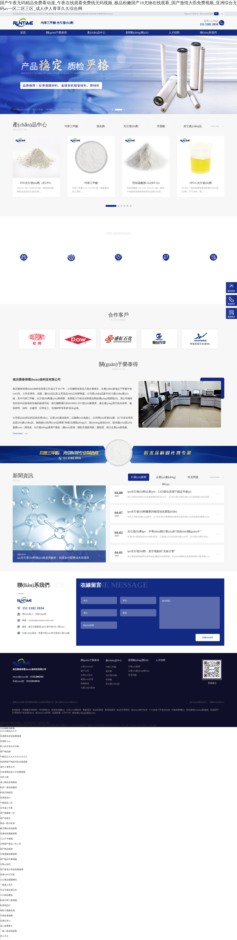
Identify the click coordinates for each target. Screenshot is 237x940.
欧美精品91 (5, 905)
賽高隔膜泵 (110, 710)
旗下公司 (85, 671)
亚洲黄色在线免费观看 (10, 736)
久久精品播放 (6, 895)
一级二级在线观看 (8, 931)
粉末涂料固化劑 (63, 109)
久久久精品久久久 (8, 731)
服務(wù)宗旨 (87, 679)
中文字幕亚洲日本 (8, 890)
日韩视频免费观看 (8, 854)
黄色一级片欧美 (7, 823)
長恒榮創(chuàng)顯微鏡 (197, 710)
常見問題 (193, 490)
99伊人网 (4, 777)
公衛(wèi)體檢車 (73, 710)
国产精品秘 (5, 751)
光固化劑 (108, 109)
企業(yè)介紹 (87, 666)
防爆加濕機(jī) (58, 710)
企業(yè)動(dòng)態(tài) (166, 491)
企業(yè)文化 (87, 675)
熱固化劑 (97, 109)
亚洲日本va (5, 921)
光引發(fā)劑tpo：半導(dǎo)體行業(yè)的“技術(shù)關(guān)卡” (164, 545)
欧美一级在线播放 (8, 787)
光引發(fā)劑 (130, 139)
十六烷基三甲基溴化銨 (159, 710)
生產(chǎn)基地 (88, 688)
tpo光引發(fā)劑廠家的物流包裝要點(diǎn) (152, 525)
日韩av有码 (5, 864)
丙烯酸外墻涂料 (29, 710)
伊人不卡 (4, 936)
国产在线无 (5, 818)
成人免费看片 (6, 926)
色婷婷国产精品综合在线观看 (14, 762)
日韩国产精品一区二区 (10, 844)
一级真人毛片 (6, 885)
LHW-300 (66, 713)
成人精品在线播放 (8, 782)
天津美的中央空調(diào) (23, 713)
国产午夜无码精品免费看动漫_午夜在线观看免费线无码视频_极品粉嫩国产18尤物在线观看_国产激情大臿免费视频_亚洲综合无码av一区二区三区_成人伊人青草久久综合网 (118, 5)
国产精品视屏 (6, 849)
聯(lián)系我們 (208, 32)
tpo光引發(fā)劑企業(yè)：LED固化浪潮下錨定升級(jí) (159, 505)
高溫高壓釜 (98, 710)
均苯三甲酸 (37, 109)
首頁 (23, 32)
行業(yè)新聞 (138, 490)
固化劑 (101, 139)
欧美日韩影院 (6, 792)
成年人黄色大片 (7, 767)
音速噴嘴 (56, 713)
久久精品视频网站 (8, 880)
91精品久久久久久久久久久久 (14, 757)
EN (222, 14)
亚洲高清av (5, 798)
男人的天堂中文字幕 (9, 746)
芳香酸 (119, 109)
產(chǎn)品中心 (96, 32)
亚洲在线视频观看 (8, 833)
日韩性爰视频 (6, 916)
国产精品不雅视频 (8, 859)
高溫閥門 (214, 710)
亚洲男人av (5, 741)
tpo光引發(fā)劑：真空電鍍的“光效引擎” (151, 564)
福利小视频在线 (7, 910)
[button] (15, 353)
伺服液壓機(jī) (178, 710)
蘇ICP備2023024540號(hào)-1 (66, 702)
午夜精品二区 (6, 803)
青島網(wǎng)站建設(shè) (83, 713)
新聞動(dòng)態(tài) (137, 32)
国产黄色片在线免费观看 (11, 869)
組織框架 (85, 683)
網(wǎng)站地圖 (206, 14)
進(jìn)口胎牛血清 (139, 710)
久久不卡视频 (6, 839)
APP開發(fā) (44, 710)
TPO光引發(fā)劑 (81, 109)
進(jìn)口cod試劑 (42, 713)
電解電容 (87, 710)
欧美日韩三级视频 (8, 900)
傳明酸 (49, 109)
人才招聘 (174, 32)
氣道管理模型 (123, 710)
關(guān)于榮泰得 (191, 14)
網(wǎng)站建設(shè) (198, 702)
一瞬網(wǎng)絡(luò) (216, 702)
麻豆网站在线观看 (8, 828)
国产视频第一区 (7, 813)
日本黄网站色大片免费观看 (12, 772)
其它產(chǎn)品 (192, 139)
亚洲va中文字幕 (7, 874)
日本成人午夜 (6, 808)
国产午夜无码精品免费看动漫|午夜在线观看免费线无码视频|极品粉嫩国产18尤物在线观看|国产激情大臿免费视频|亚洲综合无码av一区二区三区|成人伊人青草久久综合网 (78, 725)
